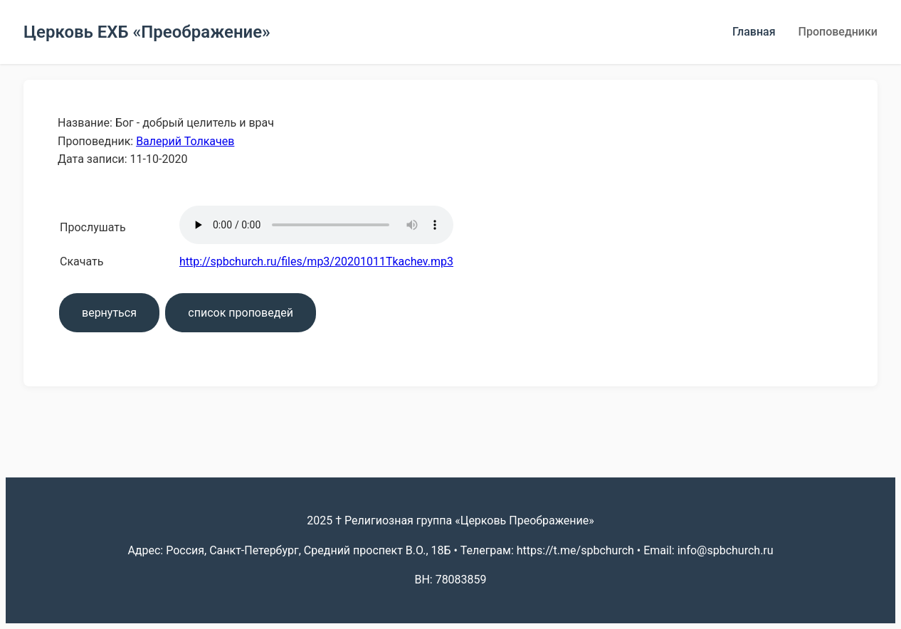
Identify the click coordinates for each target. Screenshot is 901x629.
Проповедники (838, 31)
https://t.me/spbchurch (575, 550)
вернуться (109, 312)
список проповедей (240, 312)
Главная (754, 31)
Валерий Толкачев (185, 141)
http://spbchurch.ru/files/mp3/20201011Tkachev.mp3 (316, 261)
